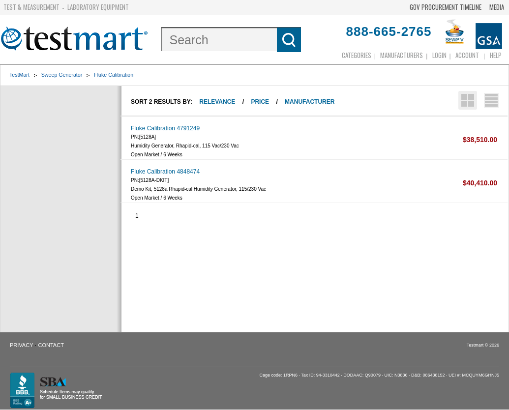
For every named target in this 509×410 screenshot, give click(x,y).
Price (260, 101)
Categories (356, 55)
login (439, 55)
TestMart (19, 75)
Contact (51, 345)
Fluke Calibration (113, 75)
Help (496, 55)
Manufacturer (309, 101)
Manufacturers (401, 55)
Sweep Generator (62, 75)
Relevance (217, 101)
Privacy (21, 345)
